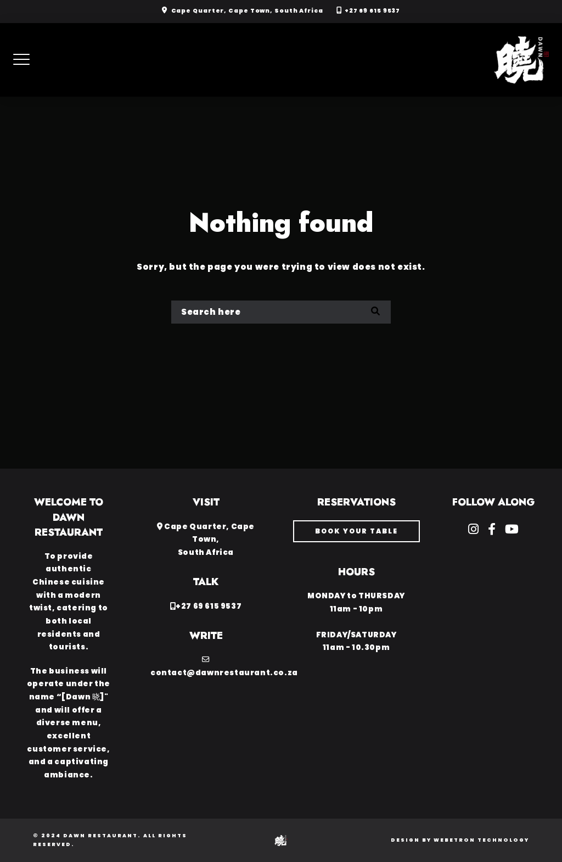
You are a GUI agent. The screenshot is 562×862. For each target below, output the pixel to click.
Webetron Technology (481, 840)
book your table (356, 531)
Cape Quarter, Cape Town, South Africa (247, 11)
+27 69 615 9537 (373, 11)
